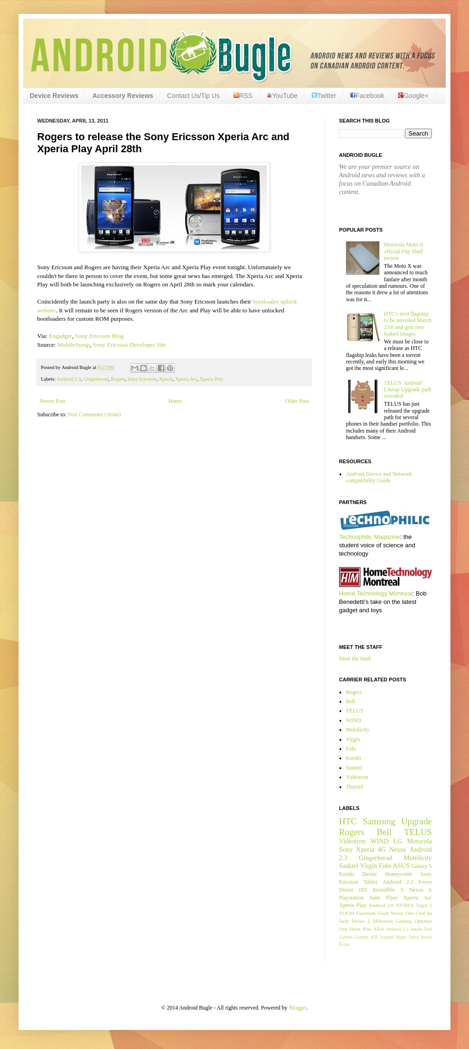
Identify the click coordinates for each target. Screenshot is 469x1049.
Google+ (413, 95)
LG (397, 841)
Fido (351, 748)
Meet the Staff (355, 658)
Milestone (383, 921)
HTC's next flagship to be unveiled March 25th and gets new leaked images (407, 324)
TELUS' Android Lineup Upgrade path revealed (407, 390)
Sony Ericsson (142, 379)
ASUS (401, 865)
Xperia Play (211, 379)
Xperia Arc (186, 379)
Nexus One (402, 913)
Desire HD (353, 890)
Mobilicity (358, 729)
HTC (348, 821)
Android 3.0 (381, 905)
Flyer (391, 897)
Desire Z (361, 921)
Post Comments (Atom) (94, 414)
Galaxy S (421, 866)
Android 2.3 (69, 379)
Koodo (353, 758)
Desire (369, 874)
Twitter (324, 95)
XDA (378, 929)
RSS (243, 95)
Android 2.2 (398, 882)
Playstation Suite (360, 897)
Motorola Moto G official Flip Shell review (403, 251)
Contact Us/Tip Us (193, 95)
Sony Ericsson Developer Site (129, 344)
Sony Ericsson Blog (99, 335)
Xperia (165, 379)
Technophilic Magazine (369, 536)
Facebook (367, 95)
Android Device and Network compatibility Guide (379, 477)
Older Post (297, 401)
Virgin (353, 739)
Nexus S (420, 890)
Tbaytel (354, 787)
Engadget (60, 335)
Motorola (419, 841)
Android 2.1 (397, 929)
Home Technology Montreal (375, 593)
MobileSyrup (74, 344)
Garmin (345, 936)
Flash (383, 913)
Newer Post (52, 401)
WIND (353, 720)
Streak (426, 936)
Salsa (413, 936)
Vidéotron (357, 777)
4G (382, 849)
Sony (346, 849)
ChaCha (424, 913)
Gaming (404, 921)
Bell (350, 701)
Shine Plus (360, 929)
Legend (386, 936)
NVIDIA (405, 905)
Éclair (344, 944)
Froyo (425, 882)
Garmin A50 (366, 936)
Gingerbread (95, 379)
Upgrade (416, 821)
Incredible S (388, 890)
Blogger (297, 1007)
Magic (401, 936)
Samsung (379, 821)
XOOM (346, 913)
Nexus (397, 849)
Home (175, 401)
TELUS (354, 710)
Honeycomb (398, 874)
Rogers (118, 379)
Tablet (371, 882)
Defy (344, 921)
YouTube (282, 95)
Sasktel (354, 767)
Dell (428, 929)
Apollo (416, 929)
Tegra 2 (424, 905)
